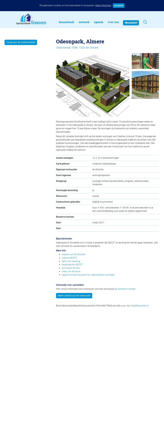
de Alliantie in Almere (124, 289)
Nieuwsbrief (131, 22)
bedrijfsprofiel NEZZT (72, 264)
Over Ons (113, 22)
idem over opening (71, 261)
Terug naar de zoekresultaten (20, 42)
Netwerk (84, 22)
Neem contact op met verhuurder (74, 295)
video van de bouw (71, 271)
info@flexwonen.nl (139, 305)
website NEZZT (69, 258)
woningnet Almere (71, 268)
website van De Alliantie (73, 254)
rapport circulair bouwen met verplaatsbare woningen (88, 274)
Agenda (98, 22)
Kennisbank (66, 22)
